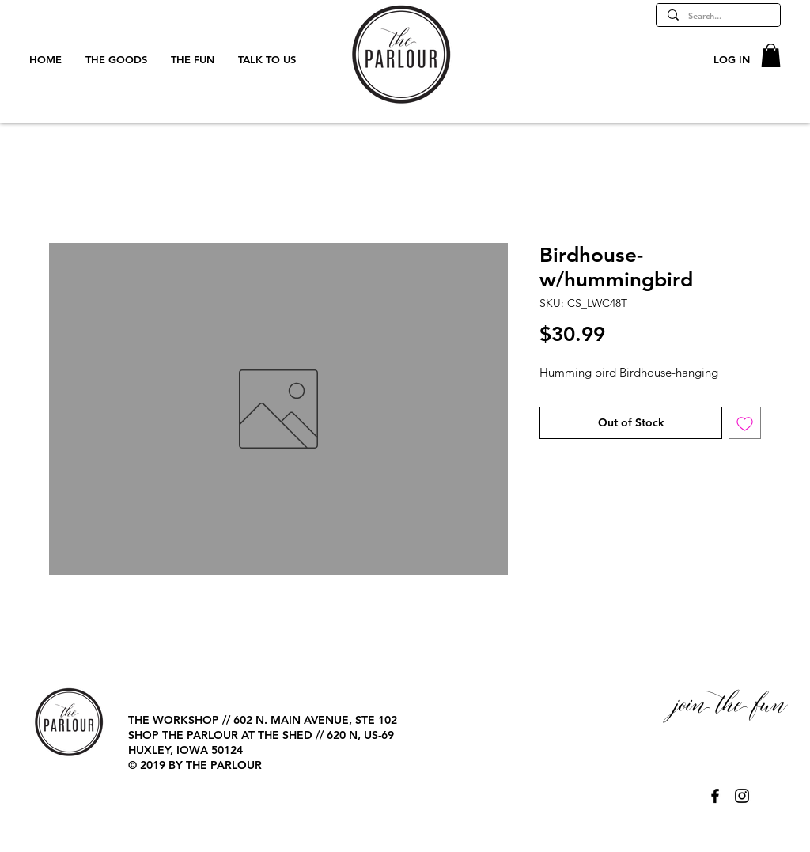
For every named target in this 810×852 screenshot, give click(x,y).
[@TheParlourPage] (715, 795)
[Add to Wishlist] (745, 423)
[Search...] (717, 16)
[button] (771, 55)
